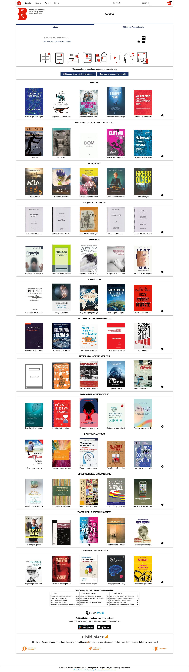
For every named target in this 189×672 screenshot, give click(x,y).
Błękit (81, 604)
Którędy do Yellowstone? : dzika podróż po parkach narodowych (127, 596)
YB (133, 3)
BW (127, 3)
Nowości (28, 3)
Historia (38, 3)
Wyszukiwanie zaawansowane (54, 41)
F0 (151, 3)
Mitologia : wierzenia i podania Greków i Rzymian (64, 596)
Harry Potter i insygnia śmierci (59, 600)
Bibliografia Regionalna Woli (134, 27)
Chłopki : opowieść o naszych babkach (90, 596)
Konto (56, 3)
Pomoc (47, 3)
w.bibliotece (83, 642)
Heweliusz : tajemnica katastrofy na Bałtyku (122, 604)
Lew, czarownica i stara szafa (58, 598)
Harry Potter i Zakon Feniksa (58, 602)
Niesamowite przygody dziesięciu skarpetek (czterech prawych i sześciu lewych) (72, 604)
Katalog (55, 27)
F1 (155, 3)
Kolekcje (68, 41)
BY (137, 3)
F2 (161, 3)
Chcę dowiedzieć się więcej (84, 670)
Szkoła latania (84, 600)
